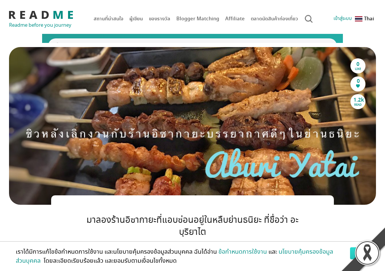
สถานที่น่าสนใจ (108, 18)
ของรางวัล (159, 18)
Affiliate (235, 18)
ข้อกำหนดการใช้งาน (242, 251)
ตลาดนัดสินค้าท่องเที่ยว (274, 18)
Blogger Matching (197, 18)
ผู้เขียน (136, 18)
